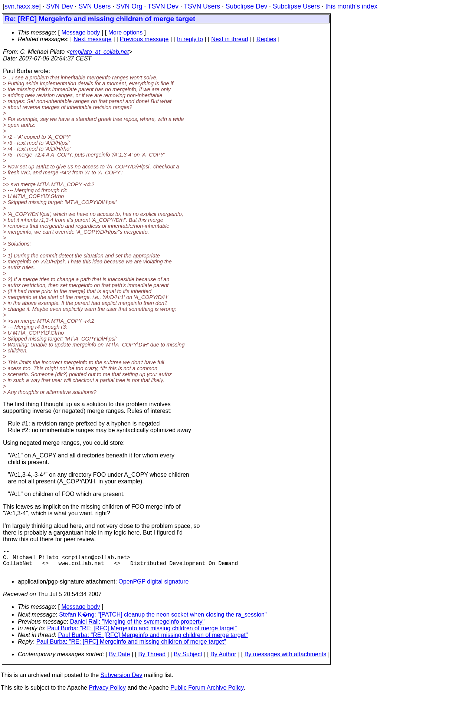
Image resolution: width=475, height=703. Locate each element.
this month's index (351, 6)
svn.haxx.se (21, 6)
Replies (266, 39)
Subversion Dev (121, 681)
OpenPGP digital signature (153, 587)
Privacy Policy (107, 693)
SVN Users (94, 6)
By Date (119, 660)
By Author (223, 660)
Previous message (144, 39)
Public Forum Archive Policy (206, 693)
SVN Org (129, 6)
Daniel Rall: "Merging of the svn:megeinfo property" (137, 627)
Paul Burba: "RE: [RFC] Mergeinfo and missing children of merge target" (142, 634)
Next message (92, 39)
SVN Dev (59, 6)
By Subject (188, 660)
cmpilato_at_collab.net (99, 52)
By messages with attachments (286, 660)
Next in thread (229, 39)
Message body (80, 32)
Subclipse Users (296, 6)
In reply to (190, 39)
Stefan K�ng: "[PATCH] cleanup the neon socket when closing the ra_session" (163, 620)
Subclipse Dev (246, 6)
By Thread (152, 660)
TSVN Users (202, 6)
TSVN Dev (163, 6)
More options (125, 32)
